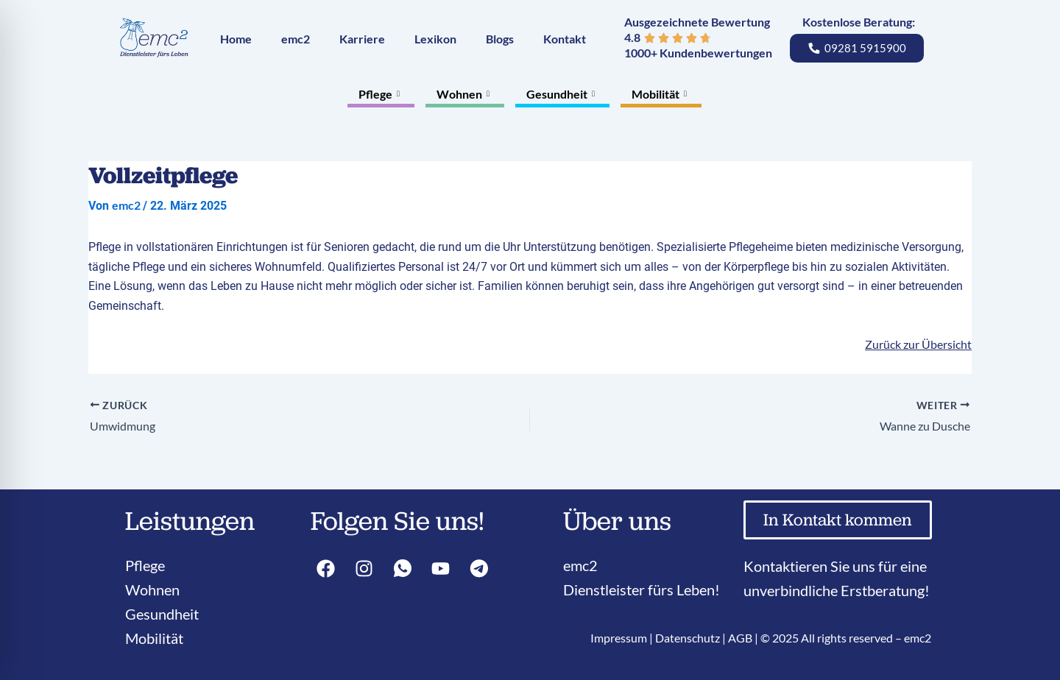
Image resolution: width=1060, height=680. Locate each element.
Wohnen (465, 94)
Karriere (362, 39)
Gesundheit (562, 94)
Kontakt (564, 39)
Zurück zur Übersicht (918, 344)
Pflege (380, 94)
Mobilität (661, 94)
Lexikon (435, 39)
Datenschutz (687, 638)
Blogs (500, 39)
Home (236, 39)
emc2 (295, 39)
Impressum (618, 638)
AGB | (744, 638)
